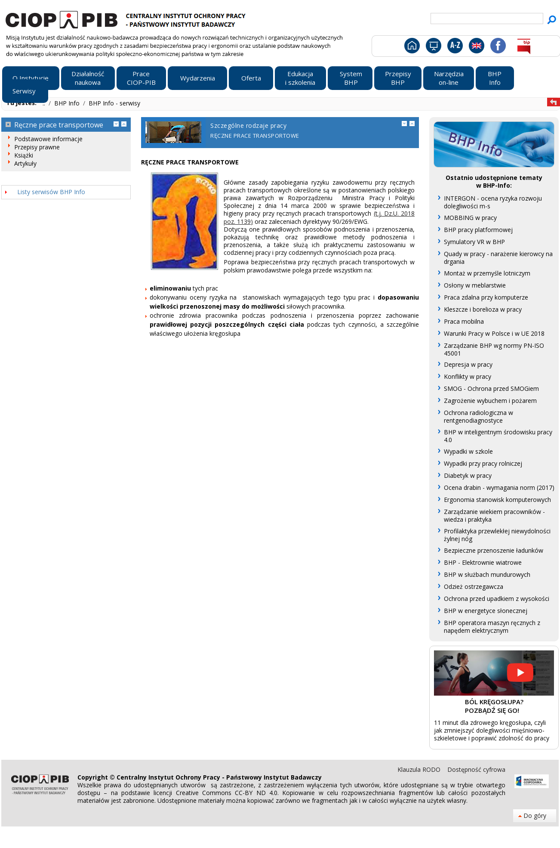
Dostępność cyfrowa (476, 769)
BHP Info (67, 103)
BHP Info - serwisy (114, 103)
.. (45, 103)
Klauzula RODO (419, 769)
